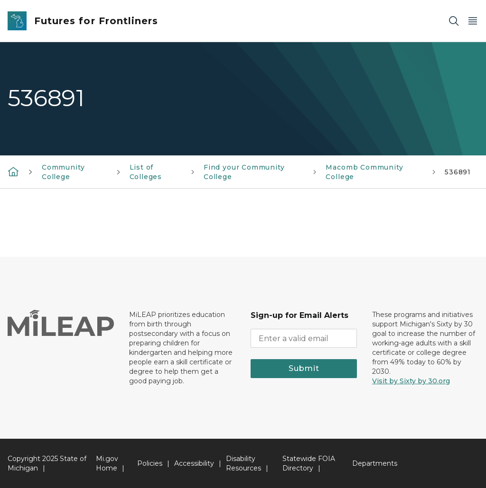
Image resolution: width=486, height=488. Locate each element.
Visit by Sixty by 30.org (411, 381)
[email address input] (304, 338)
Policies (149, 463)
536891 (458, 172)
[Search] (453, 21)
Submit (304, 368)
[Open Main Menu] (472, 21)
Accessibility (194, 463)
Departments (374, 463)
